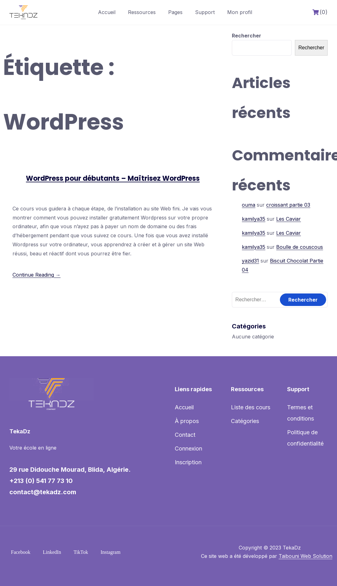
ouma (248, 205)
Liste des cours (250, 407)
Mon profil (239, 12)
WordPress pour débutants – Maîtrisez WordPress (113, 178)
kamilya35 (253, 219)
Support (205, 12)
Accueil (106, 12)
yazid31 (250, 261)
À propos (187, 421)
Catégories (245, 421)
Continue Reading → (36, 275)
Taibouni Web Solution (305, 556)
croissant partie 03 (288, 205)
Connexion (188, 448)
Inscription (188, 462)
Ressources (142, 12)
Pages (175, 12)
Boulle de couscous (299, 247)
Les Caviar (288, 219)
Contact (185, 434)
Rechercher (246, 35)
